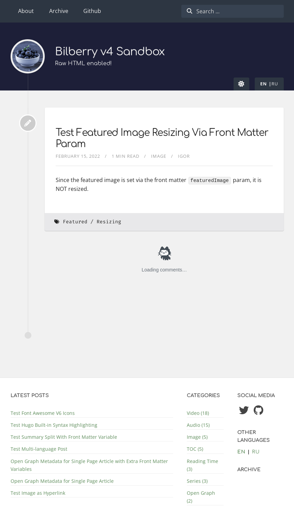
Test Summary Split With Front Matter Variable (64, 437)
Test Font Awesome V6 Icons (43, 413)
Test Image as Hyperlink (38, 493)
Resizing (109, 222)
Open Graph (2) (201, 497)
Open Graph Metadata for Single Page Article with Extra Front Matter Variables (89, 465)
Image (158, 156)
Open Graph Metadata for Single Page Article (62, 481)
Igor (184, 156)
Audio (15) (198, 425)
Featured (75, 222)
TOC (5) (195, 449)
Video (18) (198, 413)
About (26, 11)
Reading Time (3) (202, 465)
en (263, 84)
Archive (58, 11)
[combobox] (232, 11)
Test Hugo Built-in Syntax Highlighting (54, 425)
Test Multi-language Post (39, 449)
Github (92, 11)
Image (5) (197, 437)
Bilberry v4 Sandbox (110, 51)
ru (274, 84)
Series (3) (197, 481)
